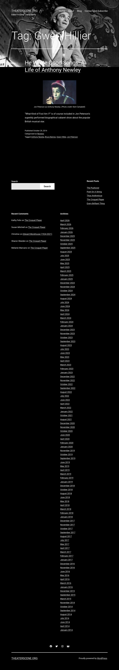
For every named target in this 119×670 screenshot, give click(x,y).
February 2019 (66, 478)
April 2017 (65, 548)
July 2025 (64, 255)
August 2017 (66, 536)
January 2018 (66, 517)
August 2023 (66, 345)
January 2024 (66, 326)
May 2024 (64, 310)
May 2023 (64, 357)
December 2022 (67, 376)
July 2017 (64, 540)
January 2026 (66, 232)
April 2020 (65, 439)
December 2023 (67, 329)
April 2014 (65, 626)
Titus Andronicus (94, 195)
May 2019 (64, 466)
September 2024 (67, 294)
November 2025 (67, 240)
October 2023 (66, 337)
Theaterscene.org (24, 10)
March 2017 (65, 552)
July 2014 (64, 618)
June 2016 (65, 571)
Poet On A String (94, 192)
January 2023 (66, 372)
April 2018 (65, 505)
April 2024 (65, 314)
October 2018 (66, 489)
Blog (79, 11)
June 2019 (65, 462)
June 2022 (65, 400)
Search (14, 181)
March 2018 (65, 509)
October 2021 (66, 415)
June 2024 (65, 306)
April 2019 (65, 470)
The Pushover (93, 188)
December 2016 (67, 564)
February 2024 (66, 322)
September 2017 (67, 532)
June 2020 (65, 435)
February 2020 (66, 443)
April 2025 (65, 267)
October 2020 (66, 431)
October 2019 (66, 454)
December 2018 (67, 486)
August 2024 (66, 298)
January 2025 (66, 279)
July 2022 (64, 396)
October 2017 (66, 528)
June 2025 (65, 259)
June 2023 (65, 353)
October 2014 (66, 606)
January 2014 (66, 630)
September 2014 (67, 610)
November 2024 (67, 287)
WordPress (102, 658)
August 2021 (66, 419)
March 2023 (65, 365)
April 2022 (65, 404)
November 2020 (67, 427)
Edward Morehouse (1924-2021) (37, 234)
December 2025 (67, 236)
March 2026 (65, 224)
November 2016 (67, 567)
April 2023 (65, 361)
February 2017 (66, 556)
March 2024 (65, 318)
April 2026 (65, 220)
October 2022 (66, 384)
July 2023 (64, 349)
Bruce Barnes (50, 137)
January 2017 (66, 560)
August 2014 (66, 614)
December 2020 (67, 423)
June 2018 (65, 497)
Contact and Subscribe (96, 11)
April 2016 (65, 579)
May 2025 (64, 263)
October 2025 (66, 244)
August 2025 (66, 252)
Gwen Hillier (61, 137)
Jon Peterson (72, 137)
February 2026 (66, 228)
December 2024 (67, 283)
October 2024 (66, 290)
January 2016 (66, 587)
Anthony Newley (37, 137)
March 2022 (65, 407)
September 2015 (67, 595)
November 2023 (67, 333)
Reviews (40, 134)
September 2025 (67, 248)
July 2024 (64, 302)
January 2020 (66, 446)
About (71, 11)
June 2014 (65, 622)
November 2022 (67, 380)
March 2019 (65, 474)
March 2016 (65, 583)
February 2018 (66, 513)
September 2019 (67, 458)
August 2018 (66, 493)
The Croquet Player (95, 199)
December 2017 (67, 521)
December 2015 (67, 591)
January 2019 (66, 482)
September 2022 (67, 388)
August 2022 (66, 392)
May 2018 (64, 501)
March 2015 (65, 599)
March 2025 (65, 271)
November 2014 (67, 602)
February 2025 (66, 275)
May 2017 (64, 544)
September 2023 (67, 341)
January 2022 (66, 411)
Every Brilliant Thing (96, 203)
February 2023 (66, 368)
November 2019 (67, 450)
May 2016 (64, 575)
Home (62, 11)
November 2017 (67, 525)
